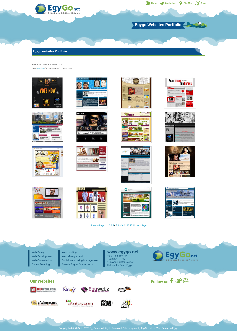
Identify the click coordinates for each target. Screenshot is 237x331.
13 (131, 225)
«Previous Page (97, 225)
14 (134, 225)
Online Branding (41, 264)
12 (128, 225)
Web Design (38, 252)
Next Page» (142, 225)
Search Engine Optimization (77, 264)
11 (125, 225)
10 (122, 225)
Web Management (72, 256)
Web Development (42, 256)
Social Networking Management (80, 260)
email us (40, 68)
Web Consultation (42, 260)
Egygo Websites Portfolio (158, 25)
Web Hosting (69, 252)
